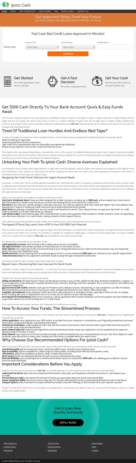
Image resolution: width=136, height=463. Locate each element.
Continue (68, 54)
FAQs (94, 447)
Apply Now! (68, 422)
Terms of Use (53, 443)
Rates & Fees (67, 11)
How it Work (45, 11)
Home (4, 11)
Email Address (103, 42)
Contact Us (82, 11)
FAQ (56, 11)
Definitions (52, 450)
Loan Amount (30, 42)
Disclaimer (8, 450)
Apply (13, 11)
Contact (95, 450)
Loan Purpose (66, 42)
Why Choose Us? (27, 11)
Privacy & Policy (54, 447)
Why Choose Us (10, 443)
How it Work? (97, 443)
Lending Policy (10, 447)
